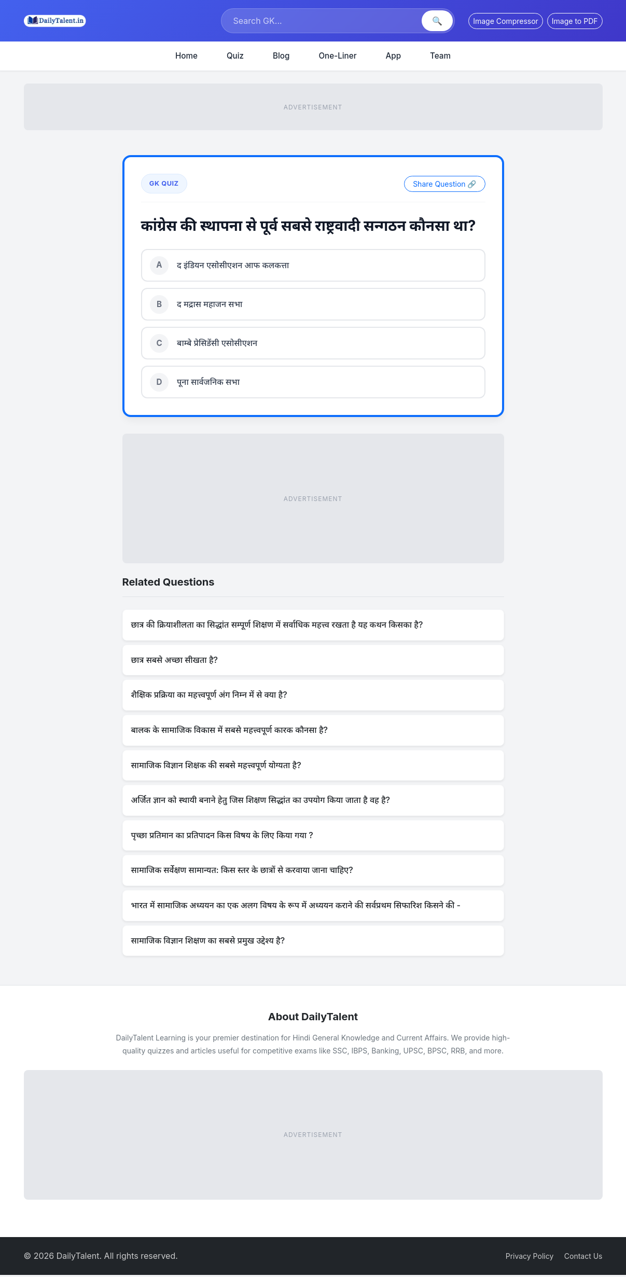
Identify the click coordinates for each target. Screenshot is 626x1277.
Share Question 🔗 (444, 183)
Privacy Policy (530, 1257)
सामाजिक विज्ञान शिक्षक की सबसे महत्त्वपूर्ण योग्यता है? (216, 767)
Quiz (235, 56)
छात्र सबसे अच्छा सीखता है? (174, 662)
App (393, 56)
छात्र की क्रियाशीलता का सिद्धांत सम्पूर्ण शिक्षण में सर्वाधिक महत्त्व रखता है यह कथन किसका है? (277, 626)
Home (186, 56)
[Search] (322, 20)
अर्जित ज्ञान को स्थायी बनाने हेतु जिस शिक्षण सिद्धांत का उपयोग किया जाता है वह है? (261, 802)
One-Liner (337, 56)
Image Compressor (505, 21)
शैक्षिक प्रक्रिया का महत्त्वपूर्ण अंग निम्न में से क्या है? (209, 696)
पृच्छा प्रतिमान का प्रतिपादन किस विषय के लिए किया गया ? (222, 837)
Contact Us (583, 1257)
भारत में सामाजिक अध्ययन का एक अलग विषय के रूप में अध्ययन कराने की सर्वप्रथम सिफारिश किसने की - (296, 907)
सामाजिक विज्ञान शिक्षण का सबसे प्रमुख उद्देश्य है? (208, 942)
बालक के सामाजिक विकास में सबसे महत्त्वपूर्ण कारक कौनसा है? (229, 732)
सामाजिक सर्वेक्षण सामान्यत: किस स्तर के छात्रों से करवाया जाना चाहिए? (242, 872)
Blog (281, 56)
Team (440, 56)
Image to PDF (575, 21)
